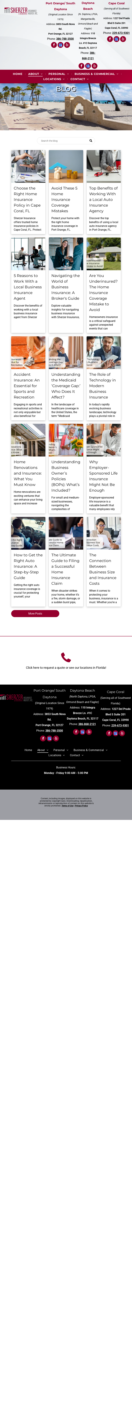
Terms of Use (67, 806)
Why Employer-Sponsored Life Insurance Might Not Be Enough (103, 476)
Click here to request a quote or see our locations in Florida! (66, 667)
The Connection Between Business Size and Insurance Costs (102, 569)
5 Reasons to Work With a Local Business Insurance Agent (28, 287)
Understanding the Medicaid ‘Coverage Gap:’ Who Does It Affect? (65, 386)
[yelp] (67, 45)
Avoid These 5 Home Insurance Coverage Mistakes (64, 199)
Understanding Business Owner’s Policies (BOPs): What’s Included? (65, 476)
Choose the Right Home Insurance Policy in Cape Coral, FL (27, 199)
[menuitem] (18, 73)
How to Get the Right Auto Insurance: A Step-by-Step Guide (28, 566)
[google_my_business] (60, 45)
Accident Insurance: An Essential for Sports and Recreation (27, 386)
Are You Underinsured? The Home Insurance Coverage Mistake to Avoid (103, 292)
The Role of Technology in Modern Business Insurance (102, 386)
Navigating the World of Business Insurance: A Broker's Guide (65, 287)
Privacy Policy (81, 806)
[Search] (66, 140)
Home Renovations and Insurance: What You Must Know (28, 473)
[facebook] (54, 45)
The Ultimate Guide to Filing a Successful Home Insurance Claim (65, 569)
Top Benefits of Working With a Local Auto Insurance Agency (103, 199)
